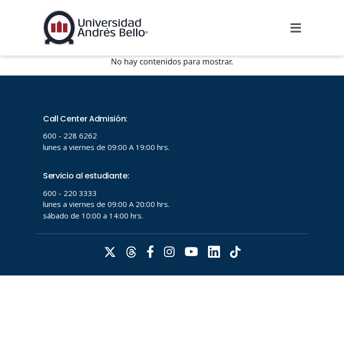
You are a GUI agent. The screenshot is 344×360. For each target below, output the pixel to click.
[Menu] (295, 28)
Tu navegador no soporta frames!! (172, 176)
